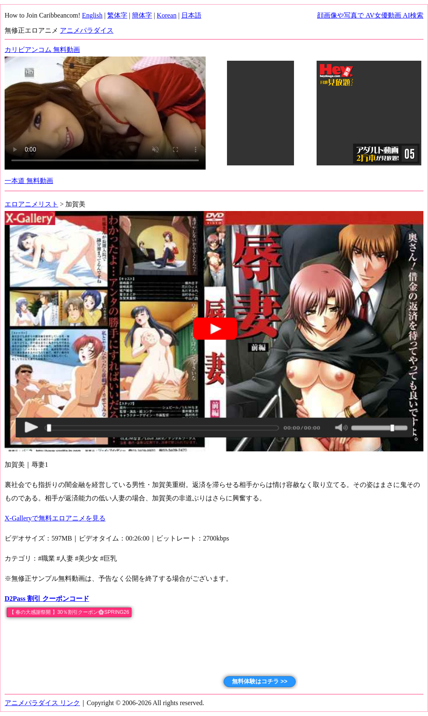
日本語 (191, 15)
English (92, 15)
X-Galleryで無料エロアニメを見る (55, 518)
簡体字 (142, 15)
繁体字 (117, 15)
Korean (166, 15)
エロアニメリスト (31, 204)
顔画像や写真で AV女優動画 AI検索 (370, 15)
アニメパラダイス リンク (42, 702)
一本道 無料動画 (29, 180)
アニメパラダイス (86, 30)
